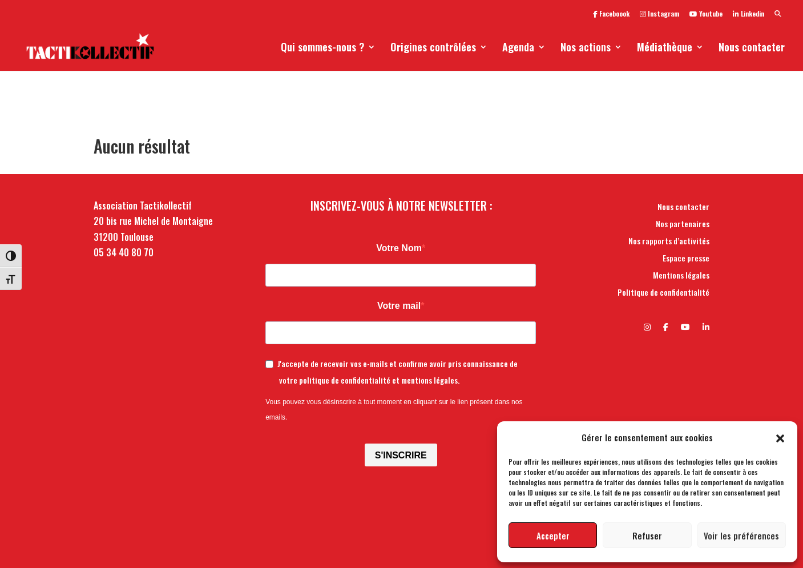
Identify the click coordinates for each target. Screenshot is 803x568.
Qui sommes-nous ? (322, 48)
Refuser (647, 535)
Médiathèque (664, 48)
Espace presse (686, 259)
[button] (780, 437)
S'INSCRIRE (401, 455)
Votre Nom (399, 248)
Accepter (553, 535)
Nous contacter (752, 48)
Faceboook (611, 14)
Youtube (706, 14)
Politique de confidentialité (663, 293)
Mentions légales (681, 276)
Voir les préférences (741, 535)
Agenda (518, 48)
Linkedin (748, 14)
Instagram (659, 14)
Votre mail (399, 306)
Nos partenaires (682, 224)
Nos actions (585, 48)
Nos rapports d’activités (668, 242)
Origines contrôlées (433, 48)
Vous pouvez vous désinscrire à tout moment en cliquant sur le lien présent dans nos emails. (393, 409)
